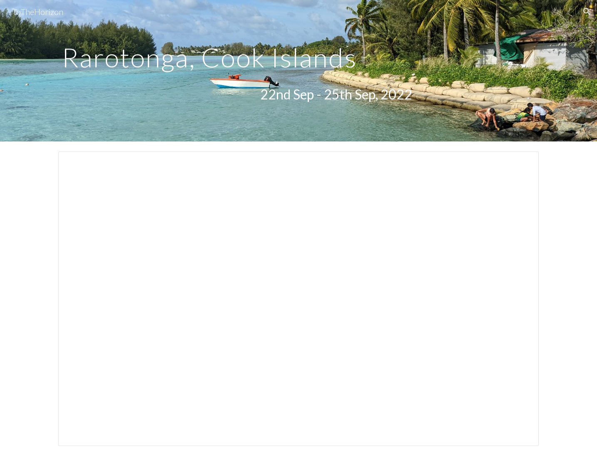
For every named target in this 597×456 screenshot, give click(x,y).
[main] (236, 53)
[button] (587, 12)
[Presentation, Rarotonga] (298, 298)
